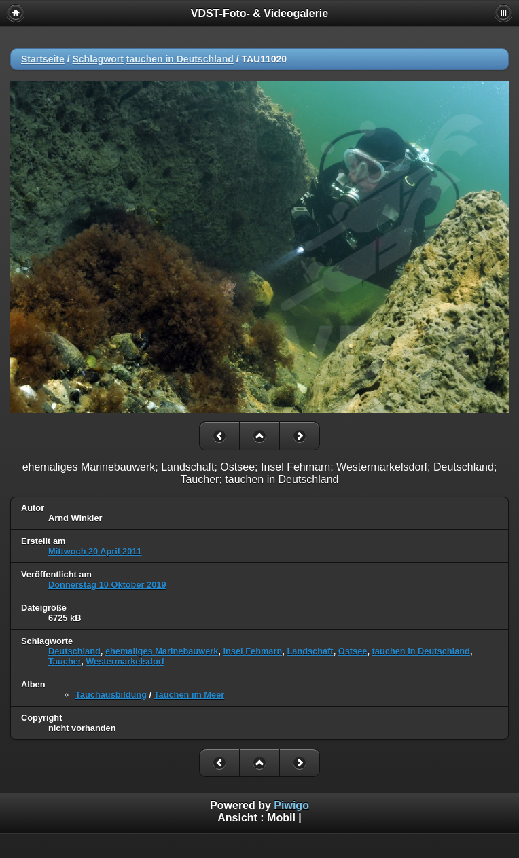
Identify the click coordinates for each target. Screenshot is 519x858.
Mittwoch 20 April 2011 (95, 551)
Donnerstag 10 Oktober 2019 (107, 584)
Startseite (43, 59)
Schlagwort (97, 59)
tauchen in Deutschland (180, 59)
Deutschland (74, 651)
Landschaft (310, 651)
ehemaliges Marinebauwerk (161, 651)
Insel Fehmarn (252, 651)
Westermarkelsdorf (125, 661)
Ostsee (353, 651)
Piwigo (291, 805)
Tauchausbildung (111, 695)
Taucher (64, 661)
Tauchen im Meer (189, 695)
